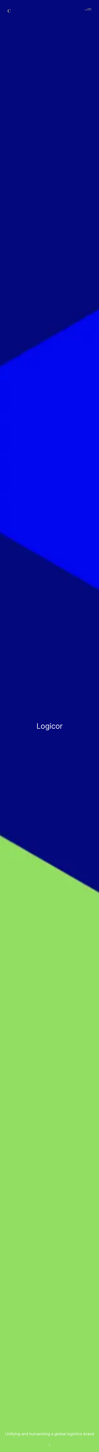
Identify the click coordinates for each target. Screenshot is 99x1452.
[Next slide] (12, 563)
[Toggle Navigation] (88, 9)
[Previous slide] (9, 563)
